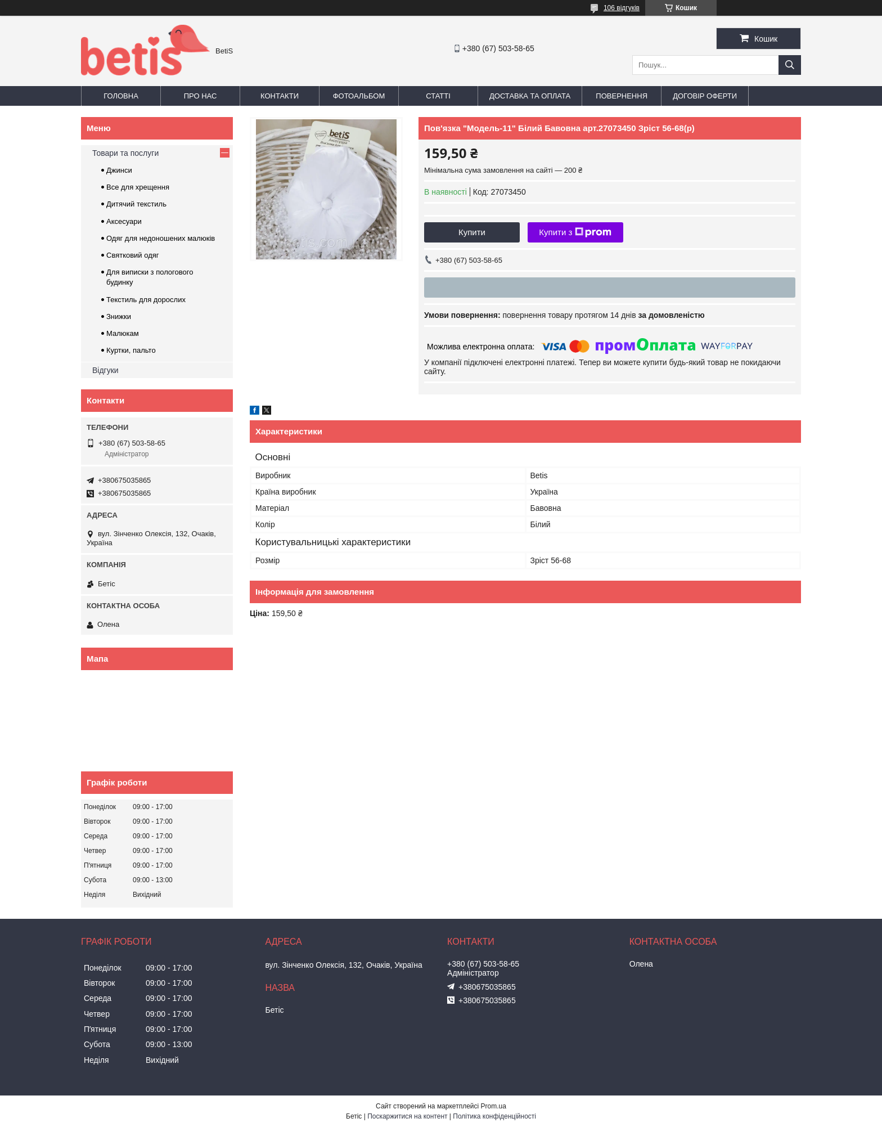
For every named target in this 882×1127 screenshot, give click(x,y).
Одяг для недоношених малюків (160, 238)
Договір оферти (705, 96)
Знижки (118, 316)
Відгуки (105, 370)
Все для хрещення (137, 187)
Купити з (575, 232)
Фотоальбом (359, 96)
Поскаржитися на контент (407, 1116)
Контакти (279, 96)
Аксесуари (124, 221)
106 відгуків (622, 8)
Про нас (200, 96)
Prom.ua (493, 1106)
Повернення (621, 96)
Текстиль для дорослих (146, 299)
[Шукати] (789, 65)
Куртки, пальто (131, 350)
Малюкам (122, 333)
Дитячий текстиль (136, 204)
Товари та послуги (125, 153)
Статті (438, 96)
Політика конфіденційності (494, 1116)
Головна (121, 96)
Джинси (119, 170)
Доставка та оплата (529, 96)
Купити (471, 232)
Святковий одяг (132, 255)
